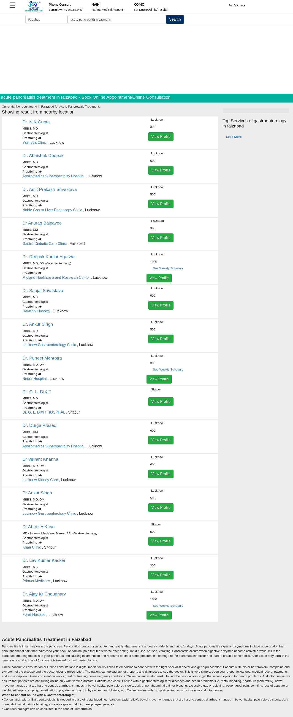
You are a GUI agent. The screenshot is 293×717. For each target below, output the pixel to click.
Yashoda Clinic (34, 142)
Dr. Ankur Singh (37, 324)
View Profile (161, 136)
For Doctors (237, 5)
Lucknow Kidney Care (40, 480)
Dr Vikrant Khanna (40, 459)
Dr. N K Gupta (36, 121)
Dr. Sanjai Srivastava (42, 290)
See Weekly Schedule (168, 268)
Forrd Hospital (33, 615)
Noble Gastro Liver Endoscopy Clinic (52, 210)
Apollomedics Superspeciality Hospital (53, 176)
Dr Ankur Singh (37, 492)
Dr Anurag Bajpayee (42, 223)
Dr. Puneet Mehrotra (42, 358)
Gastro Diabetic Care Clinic (44, 244)
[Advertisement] (146, 59)
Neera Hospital (34, 379)
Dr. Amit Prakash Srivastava (49, 189)
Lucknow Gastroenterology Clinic (49, 345)
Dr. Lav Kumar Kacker (43, 560)
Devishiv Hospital (36, 311)
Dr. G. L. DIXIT (36, 391)
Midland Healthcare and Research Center (56, 277)
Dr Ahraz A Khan (38, 526)
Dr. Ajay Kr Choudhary (44, 594)
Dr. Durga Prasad (39, 425)
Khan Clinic (31, 547)
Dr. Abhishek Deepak (42, 155)
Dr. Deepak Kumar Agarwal (48, 256)
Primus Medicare (36, 581)
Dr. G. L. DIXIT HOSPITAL (43, 412)
